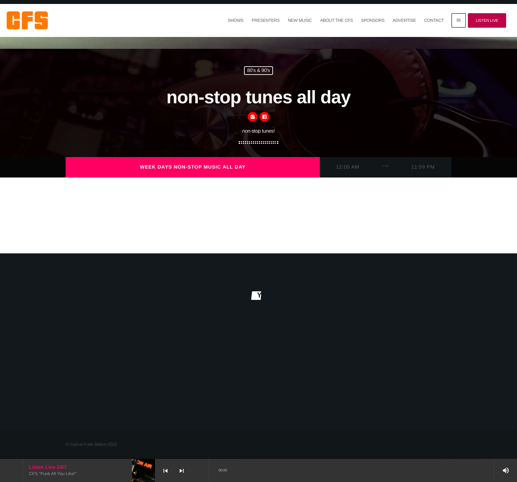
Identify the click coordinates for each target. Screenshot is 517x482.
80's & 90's (258, 71)
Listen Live (487, 20)
